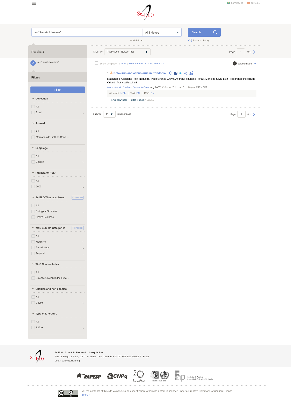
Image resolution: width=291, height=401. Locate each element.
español (255, 3)
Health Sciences (45, 217)
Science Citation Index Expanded (52, 278)
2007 (39, 186)
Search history (201, 40)
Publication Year (46, 172)
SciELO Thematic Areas (50, 197)
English (40, 161)
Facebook (176, 73)
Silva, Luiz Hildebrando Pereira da (235, 78)
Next (254, 53)
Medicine (41, 241)
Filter (57, 89)
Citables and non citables (51, 289)
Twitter (180, 73)
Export (148, 63)
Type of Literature (46, 313)
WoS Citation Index (47, 264)
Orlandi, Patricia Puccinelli (122, 82)
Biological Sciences (46, 211)
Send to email (135, 63)
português (237, 3)
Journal (40, 123)
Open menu (35, 3)
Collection (42, 98)
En (124, 93)
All (37, 106)
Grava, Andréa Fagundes (181, 78)
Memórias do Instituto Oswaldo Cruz (52, 137)
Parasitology (43, 247)
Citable (40, 302)
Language (42, 148)
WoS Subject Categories (50, 228)
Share (157, 63)
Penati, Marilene (206, 78)
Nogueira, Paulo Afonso (152, 78)
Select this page (108, 63)
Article (39, 327)
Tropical (40, 253)
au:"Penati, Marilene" (87, 32)
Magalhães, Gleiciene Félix (122, 78)
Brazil (39, 112)
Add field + (136, 40)
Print (123, 63)
